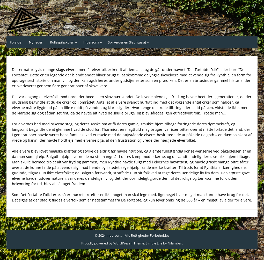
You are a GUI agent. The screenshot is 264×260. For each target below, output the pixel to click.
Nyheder (35, 42)
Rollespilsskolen (62, 42)
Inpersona (91, 42)
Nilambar (175, 243)
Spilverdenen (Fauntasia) (127, 42)
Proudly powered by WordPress (105, 243)
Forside (15, 42)
